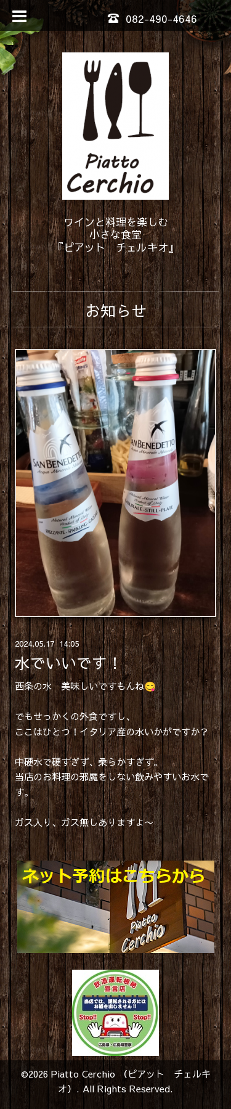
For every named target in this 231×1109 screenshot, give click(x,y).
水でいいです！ (69, 663)
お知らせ (116, 310)
